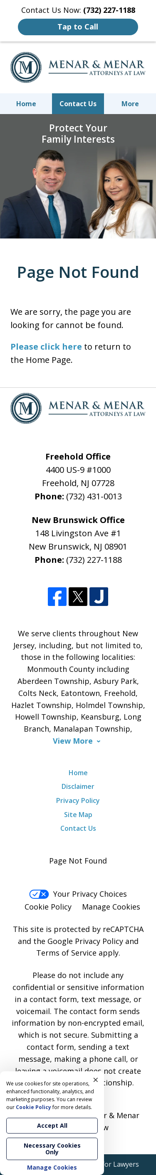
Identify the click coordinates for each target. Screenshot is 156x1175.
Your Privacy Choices (78, 894)
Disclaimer (78, 786)
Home (26, 103)
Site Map (78, 814)
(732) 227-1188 (94, 559)
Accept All (52, 1125)
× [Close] (96, 1080)
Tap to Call (77, 27)
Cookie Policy (48, 907)
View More (73, 741)
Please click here (46, 346)
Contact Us (78, 103)
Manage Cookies (111, 907)
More (130, 103)
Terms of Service (66, 953)
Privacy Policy (78, 800)
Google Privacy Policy (85, 941)
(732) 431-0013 (94, 496)
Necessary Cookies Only (52, 1148)
